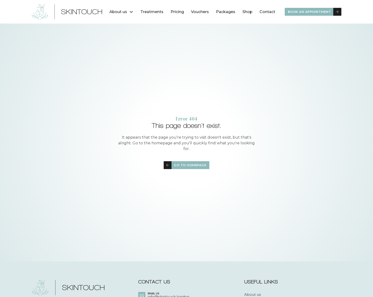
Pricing (177, 12)
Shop (247, 12)
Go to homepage (185, 165)
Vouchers (200, 12)
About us (118, 12)
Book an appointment (314, 12)
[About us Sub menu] (131, 12)
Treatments (151, 12)
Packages (225, 12)
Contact (267, 12)
